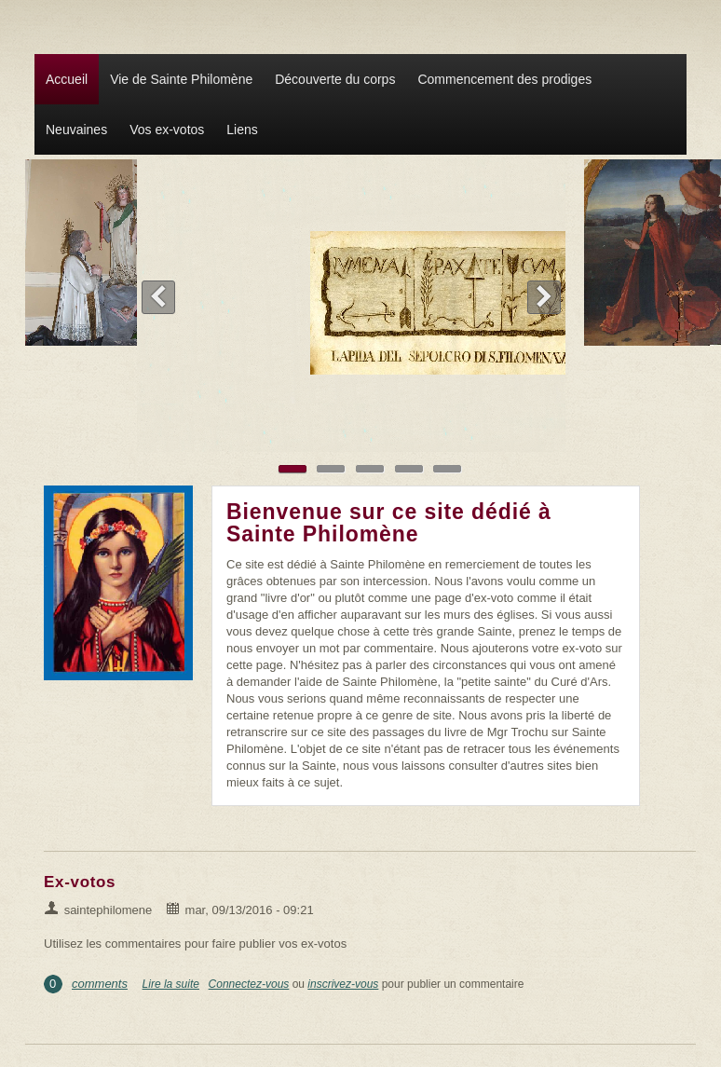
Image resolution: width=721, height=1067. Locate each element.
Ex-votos (80, 882)
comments (100, 984)
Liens (241, 129)
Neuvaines (76, 129)
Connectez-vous (249, 984)
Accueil (67, 79)
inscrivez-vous (342, 984)
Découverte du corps (335, 79)
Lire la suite (171, 984)
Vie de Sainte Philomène (181, 79)
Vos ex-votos (166, 129)
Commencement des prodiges (504, 79)
